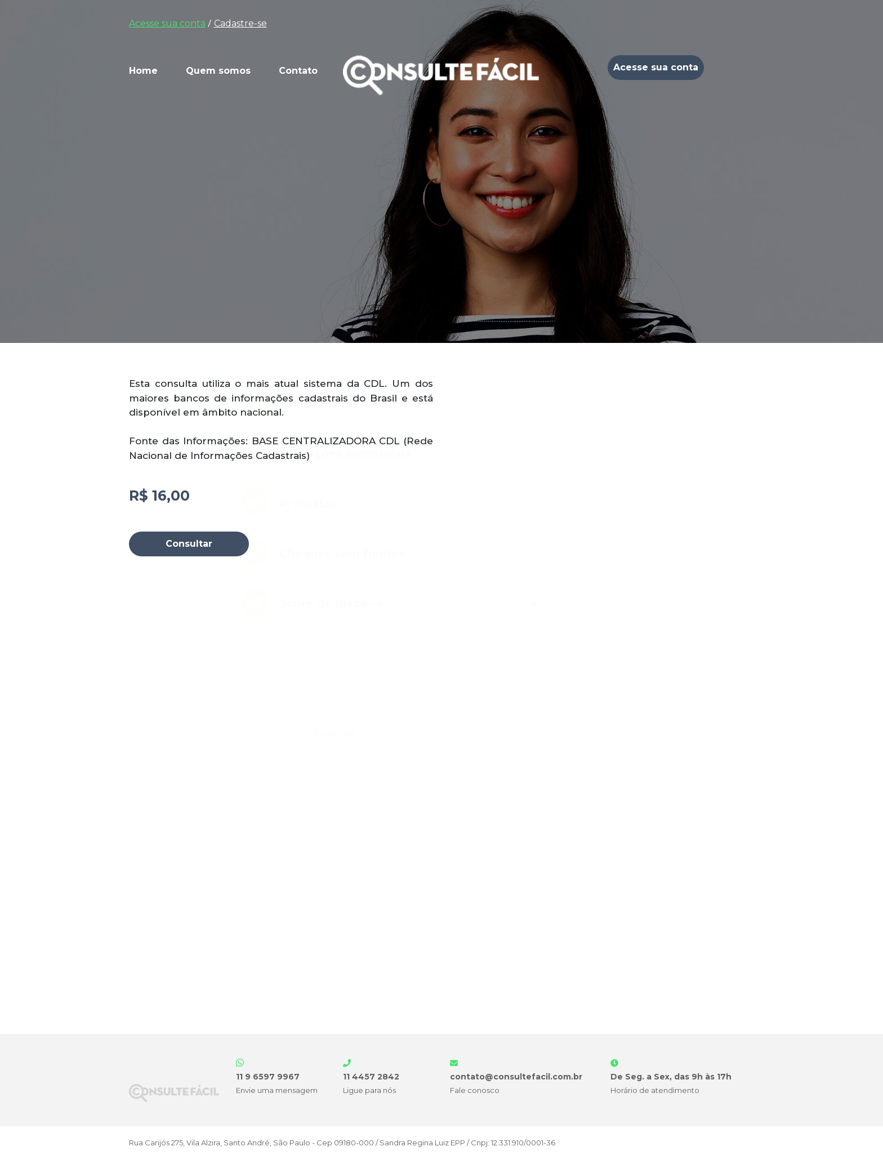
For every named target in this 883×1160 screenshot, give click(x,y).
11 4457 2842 (371, 1077)
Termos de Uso (235, 940)
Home (143, 70)
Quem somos (218, 70)
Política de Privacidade (336, 940)
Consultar (189, 543)
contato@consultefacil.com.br (516, 1077)
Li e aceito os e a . (265, 940)
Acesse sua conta (167, 23)
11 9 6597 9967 (268, 1077)
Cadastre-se (240, 23)
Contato (298, 70)
